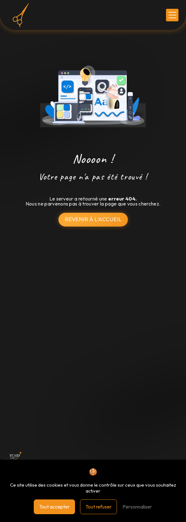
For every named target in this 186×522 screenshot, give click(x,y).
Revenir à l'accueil (93, 219)
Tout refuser (98, 507)
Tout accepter (54, 507)
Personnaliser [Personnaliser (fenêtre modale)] (137, 507)
